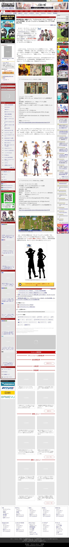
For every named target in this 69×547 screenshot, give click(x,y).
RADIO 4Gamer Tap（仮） (9, 130)
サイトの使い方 (15, 0)
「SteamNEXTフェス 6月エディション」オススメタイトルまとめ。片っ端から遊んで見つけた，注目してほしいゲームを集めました (8, 252)
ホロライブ (61, 220)
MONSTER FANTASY (63, 183)
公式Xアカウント (7, 0)
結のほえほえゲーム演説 (9, 138)
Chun (27, 325)
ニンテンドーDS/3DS (19, 522)
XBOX (11, 11)
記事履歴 (60, 0)
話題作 (2, 13)
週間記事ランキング (6, 171)
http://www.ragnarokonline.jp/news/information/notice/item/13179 (34, 122)
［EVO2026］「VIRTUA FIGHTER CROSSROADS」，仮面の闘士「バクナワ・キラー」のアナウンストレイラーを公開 (63, 138)
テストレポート (46, 525)
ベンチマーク (46, 531)
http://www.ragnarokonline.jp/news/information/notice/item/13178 (34, 210)
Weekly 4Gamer (7, 107)
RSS (1, 0)
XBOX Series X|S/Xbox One (7, 185)
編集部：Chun (53, 25)
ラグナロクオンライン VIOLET (8, 59)
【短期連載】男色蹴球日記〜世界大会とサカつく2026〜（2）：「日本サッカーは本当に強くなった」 (45, 406)
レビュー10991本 (5, 8)
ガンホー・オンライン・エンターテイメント (27, 322)
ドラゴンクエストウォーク (63, 216)
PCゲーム (5, 183)
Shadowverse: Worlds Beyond (63, 187)
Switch (21, 11)
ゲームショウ (43, 13)
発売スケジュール (20, 514)
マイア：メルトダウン (63, 212)
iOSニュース (32, 524)
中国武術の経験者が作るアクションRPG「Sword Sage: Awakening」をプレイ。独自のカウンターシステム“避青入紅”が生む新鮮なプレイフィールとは (26, 452)
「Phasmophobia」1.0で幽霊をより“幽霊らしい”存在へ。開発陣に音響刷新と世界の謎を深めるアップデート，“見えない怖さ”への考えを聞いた (45, 498)
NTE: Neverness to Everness (63, 200)
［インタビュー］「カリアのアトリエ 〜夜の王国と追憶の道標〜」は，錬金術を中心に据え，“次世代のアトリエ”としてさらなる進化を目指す (8, 333)
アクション (47, 317)
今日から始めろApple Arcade (9, 140)
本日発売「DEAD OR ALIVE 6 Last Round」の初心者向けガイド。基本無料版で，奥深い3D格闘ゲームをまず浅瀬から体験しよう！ (8, 236)
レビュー (25, 13)
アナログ (52, 11)
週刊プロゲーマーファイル (9, 111)
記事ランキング (6, 517)
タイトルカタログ (20, 516)
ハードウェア (42, 11)
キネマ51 (6, 162)
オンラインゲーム (8, 13)
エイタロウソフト (42, 322)
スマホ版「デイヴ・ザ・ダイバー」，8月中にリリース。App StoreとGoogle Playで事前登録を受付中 (63, 167)
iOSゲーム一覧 (33, 532)
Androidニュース (33, 525)
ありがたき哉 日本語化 (9, 157)
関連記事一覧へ (53, 289)
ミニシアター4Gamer (8, 152)
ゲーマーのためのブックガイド (9, 135)
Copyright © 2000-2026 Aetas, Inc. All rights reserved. (34, 545)
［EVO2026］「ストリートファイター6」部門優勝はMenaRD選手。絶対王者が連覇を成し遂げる (63, 173)
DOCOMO (40, 316)
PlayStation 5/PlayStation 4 (7, 187)
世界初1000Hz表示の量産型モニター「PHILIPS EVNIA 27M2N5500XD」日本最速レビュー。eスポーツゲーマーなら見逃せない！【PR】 (45, 452)
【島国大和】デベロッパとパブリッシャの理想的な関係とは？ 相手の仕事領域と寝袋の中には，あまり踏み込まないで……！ (8, 267)
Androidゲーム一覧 (33, 534)
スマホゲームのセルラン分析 (9, 122)
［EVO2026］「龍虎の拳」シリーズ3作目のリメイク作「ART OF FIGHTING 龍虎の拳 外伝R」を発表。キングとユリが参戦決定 (63, 121)
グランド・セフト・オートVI (63, 205)
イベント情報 (59, 525)
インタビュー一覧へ (49, 502)
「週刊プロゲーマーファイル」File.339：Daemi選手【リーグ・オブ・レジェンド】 (25, 387)
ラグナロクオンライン (23, 31)
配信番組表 (55, 13)
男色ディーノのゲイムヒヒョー (9, 119)
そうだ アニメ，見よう (9, 132)
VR (36, 11)
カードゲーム (59, 528)
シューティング (59, 529)
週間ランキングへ (65, 176)
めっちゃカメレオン (62, 191)
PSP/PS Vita (57, 507)
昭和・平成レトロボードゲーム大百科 (9, 145)
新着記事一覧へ (49, 363)
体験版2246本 (11, 8)
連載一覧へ (13, 167)
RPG (52, 316)
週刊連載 (14, 13)
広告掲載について (6, 374)
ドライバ (5, 179)
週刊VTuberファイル (8, 116)
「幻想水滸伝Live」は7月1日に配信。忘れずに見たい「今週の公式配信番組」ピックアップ (45, 388)
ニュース (5, 79)
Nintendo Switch (6, 189)
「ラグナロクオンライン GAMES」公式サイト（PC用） (37, 284)
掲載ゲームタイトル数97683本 (8, 7)
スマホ (26, 11)
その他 (57, 532)
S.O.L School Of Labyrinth (63, 208)
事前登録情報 (32, 527)
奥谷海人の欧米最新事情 (9, 104)
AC (47, 11)
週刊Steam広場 (7, 128)
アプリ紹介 (32, 529)
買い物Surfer (7, 155)
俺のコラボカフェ (8, 142)
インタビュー (31, 13)
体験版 (4, 512)
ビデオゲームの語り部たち (9, 150)
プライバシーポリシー (7, 369)
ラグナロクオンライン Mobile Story (27, 306)
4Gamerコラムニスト (8, 148)
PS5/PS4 (16, 11)
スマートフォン (32, 522)
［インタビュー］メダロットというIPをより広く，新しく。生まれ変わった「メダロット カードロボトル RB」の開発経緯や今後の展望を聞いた (8, 348)
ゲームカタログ (59, 534)
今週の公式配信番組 (8, 114)
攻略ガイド (20, 13)
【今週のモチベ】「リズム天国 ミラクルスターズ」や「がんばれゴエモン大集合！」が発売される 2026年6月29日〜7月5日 (26, 406)
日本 (50, 322)
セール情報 (32, 528)
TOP (3, 11)
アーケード (57, 522)
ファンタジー (29, 319)
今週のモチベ (7, 109)
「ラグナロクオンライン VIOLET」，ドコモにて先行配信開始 (32, 290)
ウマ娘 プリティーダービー (63, 196)
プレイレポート (33, 510)
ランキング (66, 0)
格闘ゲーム (58, 527)
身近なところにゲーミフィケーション (9, 160)
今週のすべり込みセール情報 (9, 125)
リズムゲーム (59, 531)
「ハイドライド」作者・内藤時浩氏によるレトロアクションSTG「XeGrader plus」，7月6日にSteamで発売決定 (63, 150)
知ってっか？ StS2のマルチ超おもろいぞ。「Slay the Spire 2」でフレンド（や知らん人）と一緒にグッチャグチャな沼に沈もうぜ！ (8, 315)
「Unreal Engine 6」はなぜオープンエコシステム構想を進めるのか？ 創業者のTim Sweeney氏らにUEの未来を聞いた (7, 364)
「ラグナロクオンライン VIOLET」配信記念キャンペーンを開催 (32, 292)
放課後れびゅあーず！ (8, 165)
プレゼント (49, 13)
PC (6, 11)
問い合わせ (21, 0)
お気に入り (55, 0)
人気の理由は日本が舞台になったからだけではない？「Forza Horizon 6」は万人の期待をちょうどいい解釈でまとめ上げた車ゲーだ (26, 431)
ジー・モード (6, 62)
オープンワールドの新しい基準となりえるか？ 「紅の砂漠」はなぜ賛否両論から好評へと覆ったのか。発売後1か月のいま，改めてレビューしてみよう (8, 300)
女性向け (31, 11)
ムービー (37, 13)
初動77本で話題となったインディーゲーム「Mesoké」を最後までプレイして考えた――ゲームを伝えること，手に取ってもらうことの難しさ (8, 284)
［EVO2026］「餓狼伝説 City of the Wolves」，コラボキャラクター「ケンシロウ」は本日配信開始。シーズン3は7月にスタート (63, 156)
